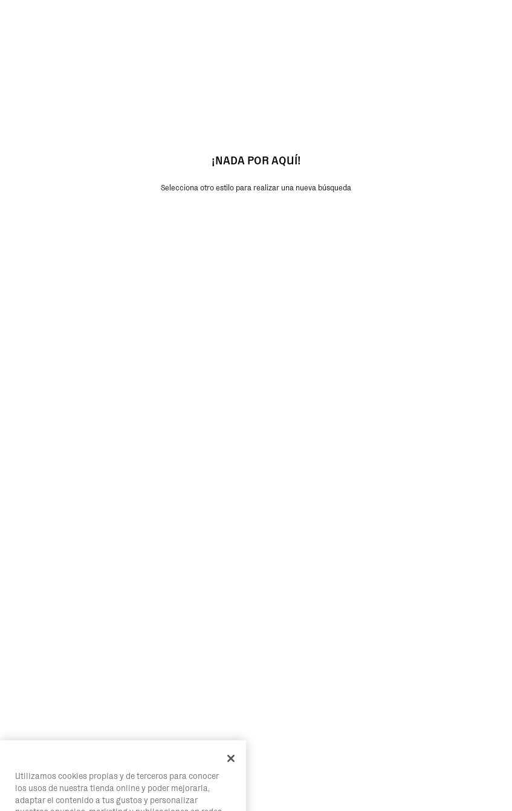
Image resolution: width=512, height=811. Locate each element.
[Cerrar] (231, 770)
